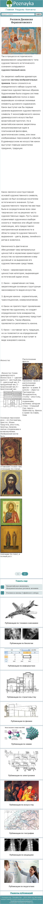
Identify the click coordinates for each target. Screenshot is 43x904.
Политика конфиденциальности (21, 901)
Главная (10, 9)
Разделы (19, 9)
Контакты (31, 9)
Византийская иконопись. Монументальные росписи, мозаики (22, 587)
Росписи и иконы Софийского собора (22, 593)
